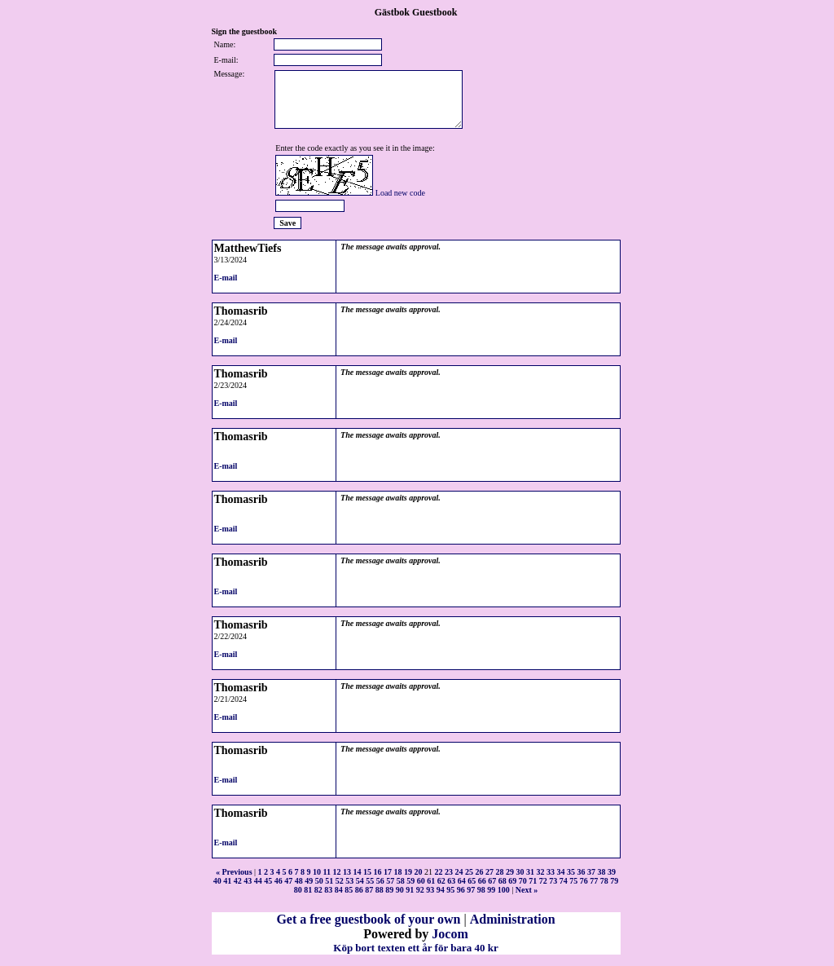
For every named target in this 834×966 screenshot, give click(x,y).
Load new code (400, 192)
